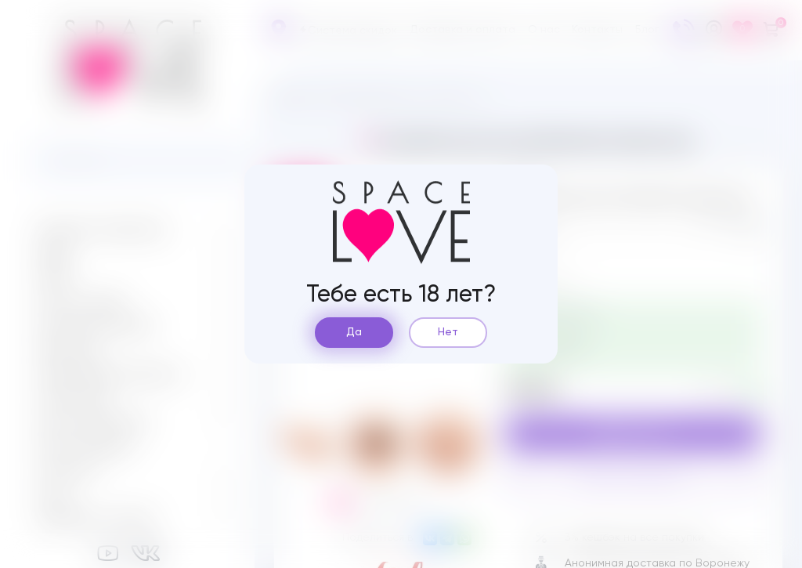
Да (354, 332)
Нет (448, 332)
